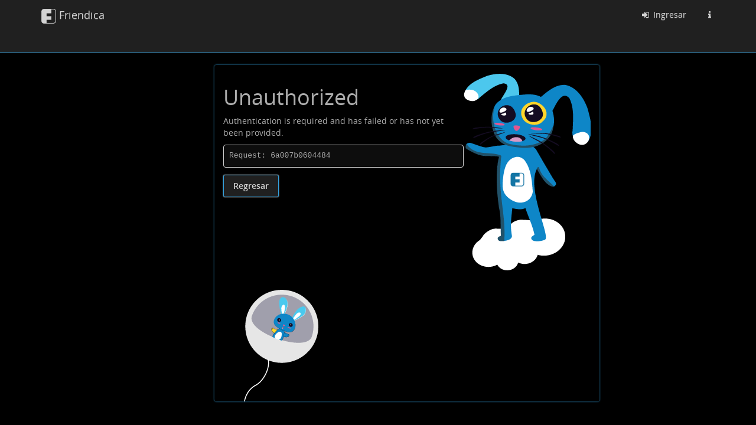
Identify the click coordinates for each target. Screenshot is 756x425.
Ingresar (663, 14)
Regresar (251, 185)
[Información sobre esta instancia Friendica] (709, 15)
